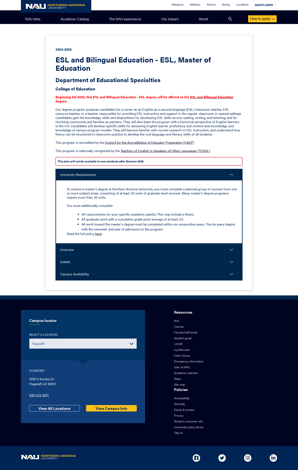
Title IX (178, 433)
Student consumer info (188, 421)
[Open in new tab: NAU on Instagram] (247, 458)
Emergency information (189, 361)
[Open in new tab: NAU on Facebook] (196, 458)
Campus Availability (74, 274)
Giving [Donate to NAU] (226, 4)
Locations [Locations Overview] (242, 4)
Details (65, 261)
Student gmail (182, 338)
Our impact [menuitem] (170, 18)
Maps (177, 378)
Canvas (179, 326)
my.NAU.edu (182, 350)
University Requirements (78, 174)
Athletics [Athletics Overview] (195, 4)
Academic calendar (186, 373)
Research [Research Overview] (178, 4)
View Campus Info (111, 408)
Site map (179, 384)
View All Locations (54, 408)
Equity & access (184, 410)
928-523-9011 (39, 395)
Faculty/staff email (185, 332)
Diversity (179, 404)
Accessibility (182, 398)
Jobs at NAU (182, 367)
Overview (67, 249)
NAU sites (32, 18)
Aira (176, 321)
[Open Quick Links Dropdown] (265, 5)
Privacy (178, 415)
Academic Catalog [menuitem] (75, 18)
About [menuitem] (203, 18)
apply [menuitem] (262, 18)
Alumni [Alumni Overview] (211, 4)
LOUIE (178, 344)
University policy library (189, 427)
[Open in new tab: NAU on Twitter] (222, 458)
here (98, 233)
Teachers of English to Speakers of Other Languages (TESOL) (165, 150)
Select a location (43, 334)
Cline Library (182, 355)
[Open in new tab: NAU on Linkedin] (273, 458)
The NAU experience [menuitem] (125, 18)
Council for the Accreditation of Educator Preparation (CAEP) (149, 142)
